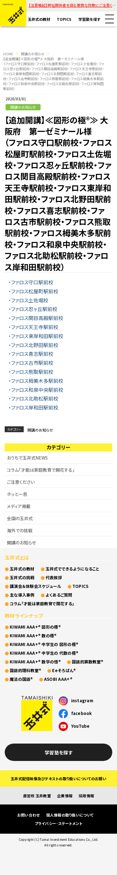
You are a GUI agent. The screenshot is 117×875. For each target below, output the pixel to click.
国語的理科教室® (25, 670)
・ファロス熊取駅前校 (30, 371)
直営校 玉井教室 (37, 795)
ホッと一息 (17, 494)
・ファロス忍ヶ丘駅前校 (32, 309)
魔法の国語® (21, 679)
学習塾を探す (89, 19)
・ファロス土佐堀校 (28, 300)
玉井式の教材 (39, 19)
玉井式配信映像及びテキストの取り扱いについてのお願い (58, 778)
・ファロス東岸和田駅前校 (35, 336)
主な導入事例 (22, 595)
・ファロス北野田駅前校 (33, 345)
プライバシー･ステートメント (59, 823)
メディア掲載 (19, 506)
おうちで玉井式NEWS (27, 458)
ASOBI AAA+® (58, 679)
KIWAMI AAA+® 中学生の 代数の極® (44, 653)
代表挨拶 (54, 577)
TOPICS (64, 19)
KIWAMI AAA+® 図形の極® (35, 627)
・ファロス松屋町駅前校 (33, 291)
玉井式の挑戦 (22, 577)
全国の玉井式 (20, 518)
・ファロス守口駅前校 (30, 282)
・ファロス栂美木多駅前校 (35, 380)
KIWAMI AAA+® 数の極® (33, 636)
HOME (8, 53)
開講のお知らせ (32, 53)
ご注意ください (21, 482)
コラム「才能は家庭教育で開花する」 (41, 470)
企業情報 (64, 795)
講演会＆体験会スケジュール (35, 586)
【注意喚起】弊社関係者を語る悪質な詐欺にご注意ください (73, 5)
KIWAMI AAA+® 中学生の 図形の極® (44, 644)
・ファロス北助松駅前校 (33, 398)
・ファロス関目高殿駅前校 (35, 318)
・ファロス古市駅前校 (30, 362)
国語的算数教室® (87, 662)
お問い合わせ (28, 815)
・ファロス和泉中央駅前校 (35, 389)
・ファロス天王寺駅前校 (33, 327)
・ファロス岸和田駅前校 (33, 407)
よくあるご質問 (59, 595)
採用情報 (86, 795)
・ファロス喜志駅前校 (30, 353)
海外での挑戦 (19, 530)
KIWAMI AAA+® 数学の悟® (35, 662)
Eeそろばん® (64, 670)
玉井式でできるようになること (73, 569)
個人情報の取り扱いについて (70, 815)
